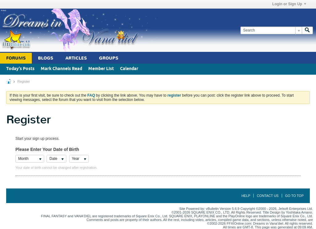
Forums (16, 58)
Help (245, 196)
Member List (101, 69)
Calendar (129, 69)
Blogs (45, 58)
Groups (108, 58)
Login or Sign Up (289, 4)
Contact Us (268, 196)
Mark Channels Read (61, 69)
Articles (76, 58)
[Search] (271, 30)
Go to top (294, 196)
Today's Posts (20, 69)
